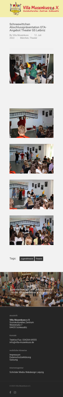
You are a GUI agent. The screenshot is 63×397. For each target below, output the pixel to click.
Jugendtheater (27, 259)
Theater (33, 38)
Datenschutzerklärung (20, 357)
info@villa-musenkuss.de (22, 342)
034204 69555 (29, 340)
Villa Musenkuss (21, 35)
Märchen (24, 38)
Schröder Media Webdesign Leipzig (27, 372)
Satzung (14, 359)
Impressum (15, 354)
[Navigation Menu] (52, 8)
